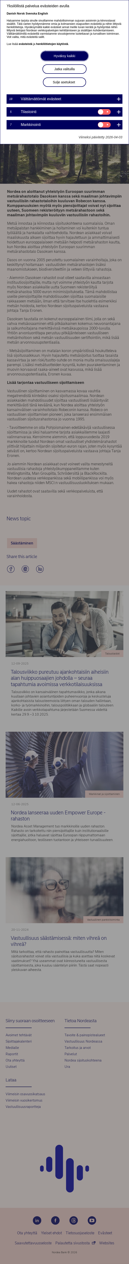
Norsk (21, 13)
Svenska (31, 13)
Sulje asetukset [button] (64, 82)
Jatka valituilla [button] (64, 69)
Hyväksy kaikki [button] (64, 56)
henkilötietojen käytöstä (52, 44)
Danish (11, 13)
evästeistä (25, 44)
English (43, 13)
